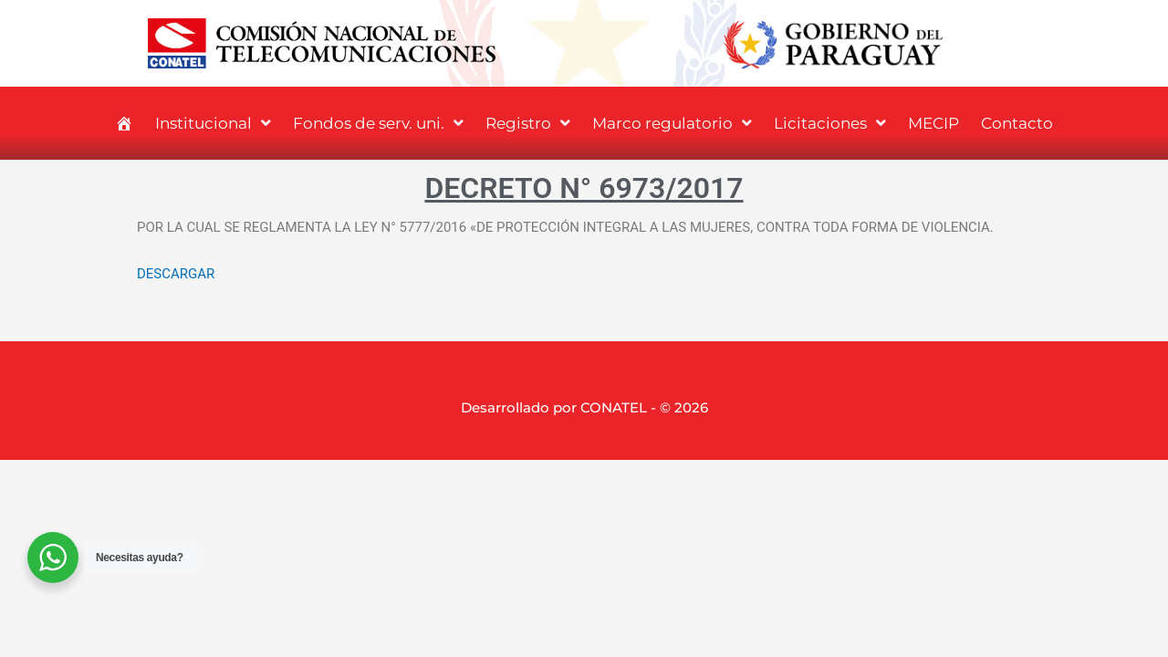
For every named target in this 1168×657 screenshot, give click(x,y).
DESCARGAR (175, 274)
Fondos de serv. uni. (378, 123)
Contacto (1017, 123)
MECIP (933, 123)
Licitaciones (830, 123)
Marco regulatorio (672, 123)
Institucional (213, 123)
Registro (527, 123)
